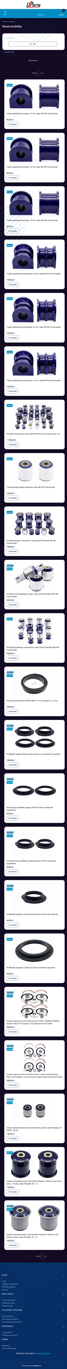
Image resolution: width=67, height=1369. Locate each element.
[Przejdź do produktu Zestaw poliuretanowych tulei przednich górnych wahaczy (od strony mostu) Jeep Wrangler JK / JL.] (34, 1217)
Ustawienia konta (8, 1303)
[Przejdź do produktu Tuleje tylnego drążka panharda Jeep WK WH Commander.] (34, 470)
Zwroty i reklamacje (9, 1348)
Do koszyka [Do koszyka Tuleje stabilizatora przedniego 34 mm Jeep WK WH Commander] (13, 284)
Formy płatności (8, 1316)
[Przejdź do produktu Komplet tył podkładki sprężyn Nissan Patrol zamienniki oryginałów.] (34, 790)
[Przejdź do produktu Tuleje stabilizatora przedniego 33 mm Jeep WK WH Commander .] (34, 310)
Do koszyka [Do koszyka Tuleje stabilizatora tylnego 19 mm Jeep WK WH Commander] (13, 124)
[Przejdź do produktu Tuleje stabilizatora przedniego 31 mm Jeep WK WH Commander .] (34, 363)
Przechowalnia (7, 1306)
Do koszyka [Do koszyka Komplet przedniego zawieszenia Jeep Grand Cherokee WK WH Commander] (13, 658)
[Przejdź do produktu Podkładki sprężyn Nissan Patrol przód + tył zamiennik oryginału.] (34, 737)
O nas (4, 1281)
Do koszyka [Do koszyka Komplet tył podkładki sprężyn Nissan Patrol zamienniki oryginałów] (13, 818)
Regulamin (6, 1346)
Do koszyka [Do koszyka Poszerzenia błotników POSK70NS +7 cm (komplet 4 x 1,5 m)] (13, 711)
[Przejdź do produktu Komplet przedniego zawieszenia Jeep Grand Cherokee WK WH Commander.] (34, 630)
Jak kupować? (7, 1332)
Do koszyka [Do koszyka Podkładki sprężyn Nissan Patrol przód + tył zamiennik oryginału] (13, 765)
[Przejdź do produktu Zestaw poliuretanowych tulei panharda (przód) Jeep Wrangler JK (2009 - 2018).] (34, 1111)
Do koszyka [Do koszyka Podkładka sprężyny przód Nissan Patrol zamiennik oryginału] (13, 925)
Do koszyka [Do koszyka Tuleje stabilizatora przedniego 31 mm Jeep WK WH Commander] (13, 391)
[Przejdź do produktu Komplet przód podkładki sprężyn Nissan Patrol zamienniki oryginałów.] (34, 844)
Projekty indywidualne (10, 1284)
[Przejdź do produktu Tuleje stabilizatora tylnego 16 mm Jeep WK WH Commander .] (34, 150)
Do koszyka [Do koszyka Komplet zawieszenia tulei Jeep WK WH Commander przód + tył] (13, 444)
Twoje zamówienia (9, 1300)
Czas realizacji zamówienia (12, 1322)
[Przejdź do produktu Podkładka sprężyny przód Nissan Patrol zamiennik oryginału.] (34, 897)
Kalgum (8, 21)
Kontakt (5, 1290)
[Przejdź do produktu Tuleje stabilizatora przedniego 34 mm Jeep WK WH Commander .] (34, 257)
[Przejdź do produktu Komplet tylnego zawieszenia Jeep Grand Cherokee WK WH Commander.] (34, 523)
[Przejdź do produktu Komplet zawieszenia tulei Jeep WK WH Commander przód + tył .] (34, 417)
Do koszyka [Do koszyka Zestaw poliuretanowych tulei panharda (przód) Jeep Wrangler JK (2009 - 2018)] (13, 1138)
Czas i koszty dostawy (10, 1319)
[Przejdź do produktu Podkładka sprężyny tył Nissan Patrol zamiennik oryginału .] (34, 950)
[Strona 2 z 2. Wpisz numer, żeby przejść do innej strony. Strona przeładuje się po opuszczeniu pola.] (39, 73)
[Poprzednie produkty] (31, 1256)
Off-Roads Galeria (8, 1287)
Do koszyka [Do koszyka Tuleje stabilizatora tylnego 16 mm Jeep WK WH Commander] (13, 178)
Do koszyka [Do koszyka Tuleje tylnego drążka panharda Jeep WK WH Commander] (13, 498)
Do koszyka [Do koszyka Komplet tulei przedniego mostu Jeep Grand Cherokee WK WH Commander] (13, 605)
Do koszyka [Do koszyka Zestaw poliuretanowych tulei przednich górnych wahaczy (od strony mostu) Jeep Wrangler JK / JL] (13, 1245)
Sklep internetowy (31, 1366)
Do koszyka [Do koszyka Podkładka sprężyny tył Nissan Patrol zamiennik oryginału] (13, 978)
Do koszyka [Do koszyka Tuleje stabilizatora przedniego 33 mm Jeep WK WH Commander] (13, 338)
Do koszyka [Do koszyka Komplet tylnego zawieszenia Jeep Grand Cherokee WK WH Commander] (13, 551)
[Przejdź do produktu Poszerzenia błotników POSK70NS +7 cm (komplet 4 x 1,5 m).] (34, 684)
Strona (34, 73)
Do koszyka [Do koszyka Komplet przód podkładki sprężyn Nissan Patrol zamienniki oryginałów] (13, 872)
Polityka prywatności (9, 1335)
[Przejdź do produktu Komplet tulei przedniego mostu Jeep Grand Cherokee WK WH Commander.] (34, 577)
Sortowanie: (33, 60)
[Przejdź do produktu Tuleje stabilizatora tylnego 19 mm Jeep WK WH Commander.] (34, 96)
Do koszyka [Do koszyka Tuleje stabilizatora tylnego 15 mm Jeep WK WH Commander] (13, 231)
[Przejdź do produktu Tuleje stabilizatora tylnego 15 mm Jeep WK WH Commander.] (34, 203)
